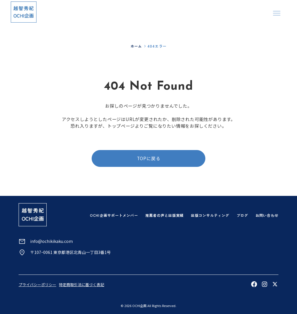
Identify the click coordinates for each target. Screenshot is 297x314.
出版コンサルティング (210, 215)
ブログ (242, 215)
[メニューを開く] (276, 13)
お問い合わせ (267, 215)
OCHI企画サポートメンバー (114, 215)
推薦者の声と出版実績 (164, 215)
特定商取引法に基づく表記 (81, 284)
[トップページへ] (24, 12)
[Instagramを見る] (264, 284)
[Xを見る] (274, 284)
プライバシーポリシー (37, 284)
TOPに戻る (148, 158)
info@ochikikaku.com (51, 241)
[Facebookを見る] (254, 284)
